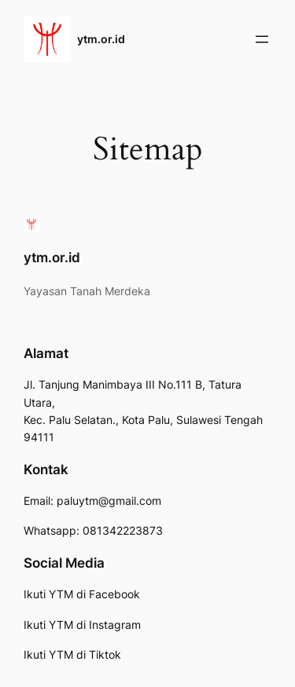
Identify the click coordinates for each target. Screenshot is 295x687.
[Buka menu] (262, 39)
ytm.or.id (101, 39)
